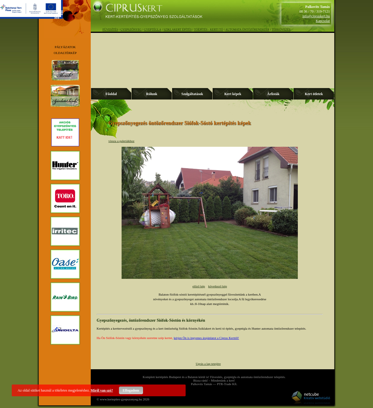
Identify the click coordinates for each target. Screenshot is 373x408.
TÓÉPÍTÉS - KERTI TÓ (208, 29)
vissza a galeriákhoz (121, 141)
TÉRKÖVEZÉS (281, 29)
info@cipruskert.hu (316, 16)
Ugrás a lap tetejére (208, 363)
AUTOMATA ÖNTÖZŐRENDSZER (247, 29)
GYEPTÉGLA (152, 29)
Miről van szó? (102, 390)
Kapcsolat (323, 21)
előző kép (198, 286)
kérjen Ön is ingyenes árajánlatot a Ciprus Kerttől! (206, 338)
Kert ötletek (314, 94)
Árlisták (273, 94)
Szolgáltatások (192, 94)
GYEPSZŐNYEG (131, 29)
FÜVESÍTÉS (110, 29)
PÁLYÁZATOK (65, 47)
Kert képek (232, 94)
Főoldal (111, 94)
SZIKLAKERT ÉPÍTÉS (178, 29)
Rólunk (151, 94)
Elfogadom (131, 390)
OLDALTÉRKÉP (65, 53)
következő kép (217, 286)
